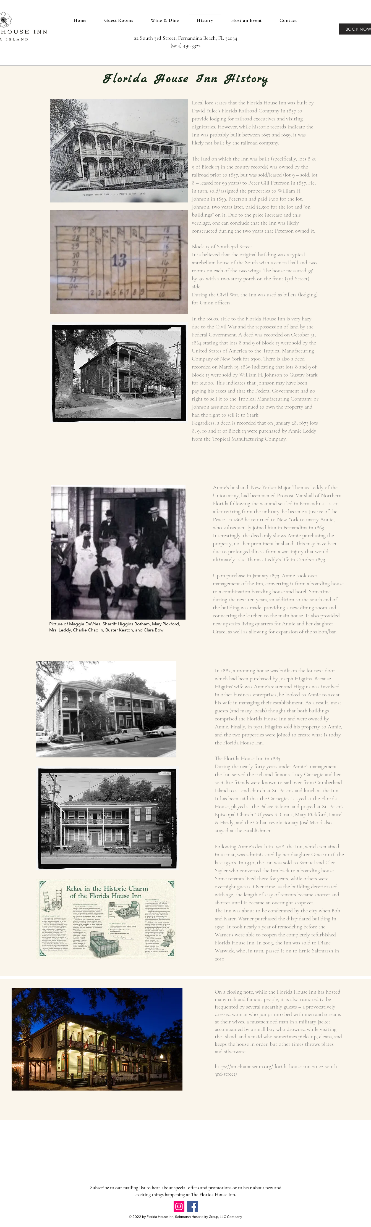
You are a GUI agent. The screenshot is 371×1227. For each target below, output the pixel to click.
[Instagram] (179, 1206)
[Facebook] (192, 1206)
